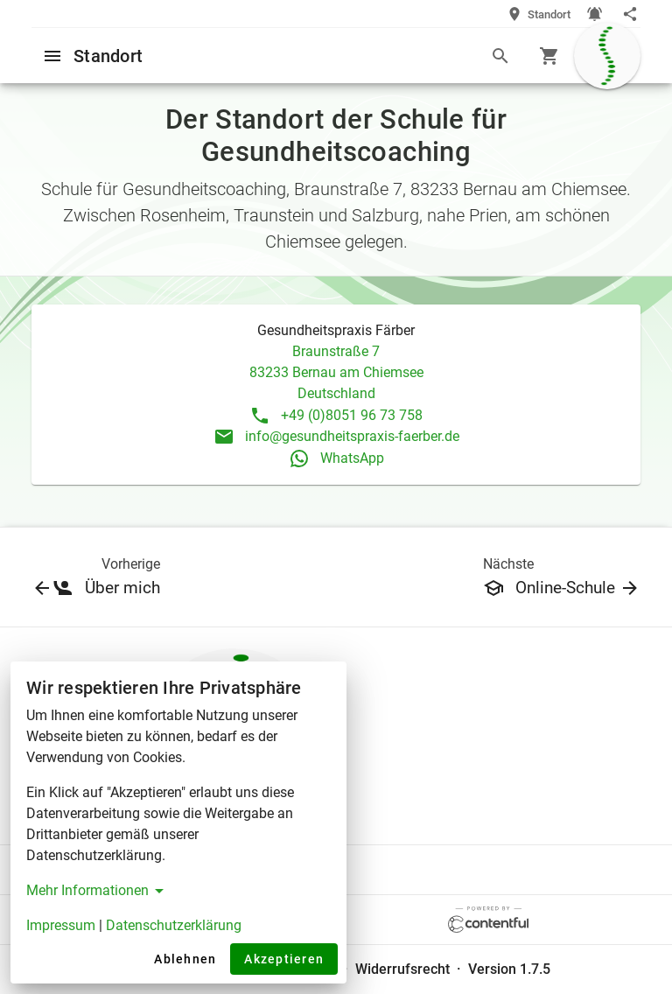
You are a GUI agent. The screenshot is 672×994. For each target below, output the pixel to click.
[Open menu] (53, 55)
